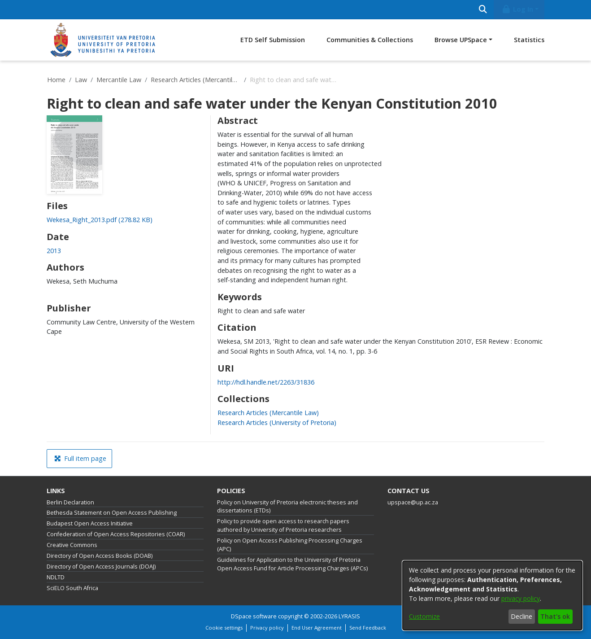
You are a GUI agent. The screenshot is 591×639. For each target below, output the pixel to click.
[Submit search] (483, 9)
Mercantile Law (118, 79)
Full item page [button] (80, 458)
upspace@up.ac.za (412, 502)
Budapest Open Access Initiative (90, 523)
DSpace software (254, 616)
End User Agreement (316, 627)
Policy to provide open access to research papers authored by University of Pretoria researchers (283, 525)
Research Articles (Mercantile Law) (195, 79)
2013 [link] (54, 250)
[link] (99, 219)
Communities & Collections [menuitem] (369, 39)
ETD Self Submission (272, 39)
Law (81, 79)
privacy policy (520, 598)
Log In (517, 9)
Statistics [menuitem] (529, 39)
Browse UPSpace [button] (461, 39)
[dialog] (492, 595)
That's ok (555, 616)
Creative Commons (72, 545)
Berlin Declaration (70, 502)
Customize (424, 616)
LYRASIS (349, 616)
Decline (521, 616)
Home (56, 79)
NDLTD (56, 577)
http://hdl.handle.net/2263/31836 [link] (265, 382)
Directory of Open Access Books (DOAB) (99, 556)
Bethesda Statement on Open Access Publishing (112, 512)
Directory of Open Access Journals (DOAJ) (101, 566)
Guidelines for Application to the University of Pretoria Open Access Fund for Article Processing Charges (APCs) (292, 564)
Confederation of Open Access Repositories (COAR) (116, 534)
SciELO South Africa (72, 588)
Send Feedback (367, 627)
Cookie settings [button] (224, 627)
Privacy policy (267, 627)
